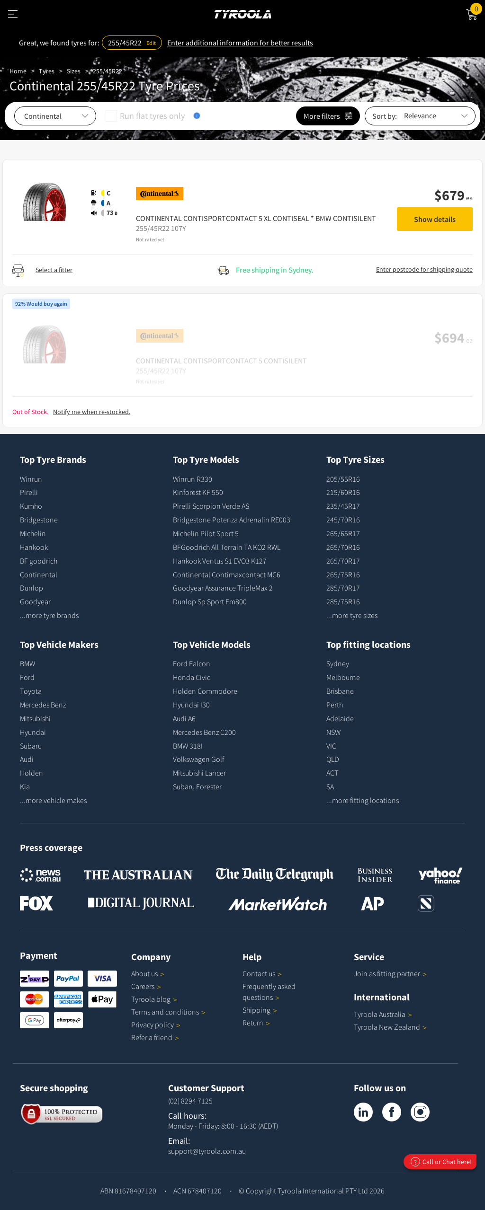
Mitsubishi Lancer (199, 772)
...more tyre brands (49, 615)
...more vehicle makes (53, 800)
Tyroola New (390, 1027)
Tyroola (154, 999)
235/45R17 (343, 506)
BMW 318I (188, 746)
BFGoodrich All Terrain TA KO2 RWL (226, 547)
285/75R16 (343, 601)
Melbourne (343, 677)
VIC (331, 746)
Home (18, 71)
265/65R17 (343, 533)
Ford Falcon (191, 663)
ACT (332, 772)
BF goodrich (38, 560)
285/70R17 (343, 587)
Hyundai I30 (191, 704)
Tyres (46, 71)
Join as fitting (390, 973)
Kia (25, 786)
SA (330, 786)
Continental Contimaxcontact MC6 (226, 574)
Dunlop (31, 587)
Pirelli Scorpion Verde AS (211, 506)
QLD (332, 759)
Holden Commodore (205, 691)
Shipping (256, 1010)
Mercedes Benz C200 (204, 732)
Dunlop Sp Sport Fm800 (210, 601)
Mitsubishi (35, 718)
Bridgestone (39, 519)
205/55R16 (343, 479)
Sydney (337, 663)
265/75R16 (343, 574)
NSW (333, 732)
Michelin (33, 533)
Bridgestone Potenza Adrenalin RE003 (231, 519)
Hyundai (33, 732)
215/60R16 (343, 492)
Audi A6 (184, 718)
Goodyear (35, 601)
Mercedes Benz (43, 704)
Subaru (31, 746)
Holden (31, 772)
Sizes (74, 71)
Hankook (34, 547)
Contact (262, 973)
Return (252, 1022)
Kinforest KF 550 (198, 492)
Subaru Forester (197, 786)
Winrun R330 (192, 479)
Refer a (155, 1037)
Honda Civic (191, 677)
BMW (27, 663)
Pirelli (29, 492)
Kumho (31, 506)
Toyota (31, 691)
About (147, 973)
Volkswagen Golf (198, 759)
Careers (142, 986)
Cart (477, 8)
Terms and (168, 1011)
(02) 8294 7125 (190, 1100)
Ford (27, 677)
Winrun (31, 479)
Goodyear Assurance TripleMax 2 (223, 587)
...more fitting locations (362, 800)
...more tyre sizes (351, 615)
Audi (27, 759)
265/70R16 (343, 547)
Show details (435, 219)
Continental (38, 574)
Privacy (155, 1024)
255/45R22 (107, 71)
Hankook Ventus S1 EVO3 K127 (220, 560)
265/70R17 (343, 560)
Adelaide (340, 718)
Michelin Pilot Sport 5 (206, 533)
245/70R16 (343, 519)
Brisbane (340, 691)
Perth (334, 704)
